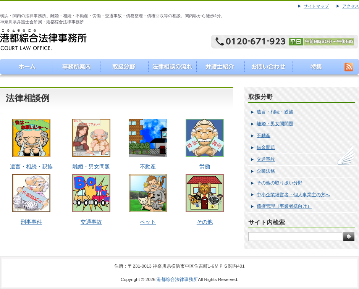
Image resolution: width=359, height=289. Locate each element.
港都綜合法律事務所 (177, 279)
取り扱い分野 (121, 68)
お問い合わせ (267, 68)
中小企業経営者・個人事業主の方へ (293, 194)
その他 (205, 222)
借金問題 (266, 147)
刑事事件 (31, 222)
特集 (315, 68)
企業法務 (266, 171)
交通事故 (91, 222)
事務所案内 (73, 68)
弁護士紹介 (218, 68)
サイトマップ (316, 6)
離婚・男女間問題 (275, 123)
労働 (204, 166)
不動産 (148, 166)
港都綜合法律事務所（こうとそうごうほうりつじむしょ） (24, 68)
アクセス (350, 6)
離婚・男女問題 (91, 166)
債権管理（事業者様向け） (284, 206)
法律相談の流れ (170, 68)
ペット (148, 222)
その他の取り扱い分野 (279, 183)
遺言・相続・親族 (31, 166)
